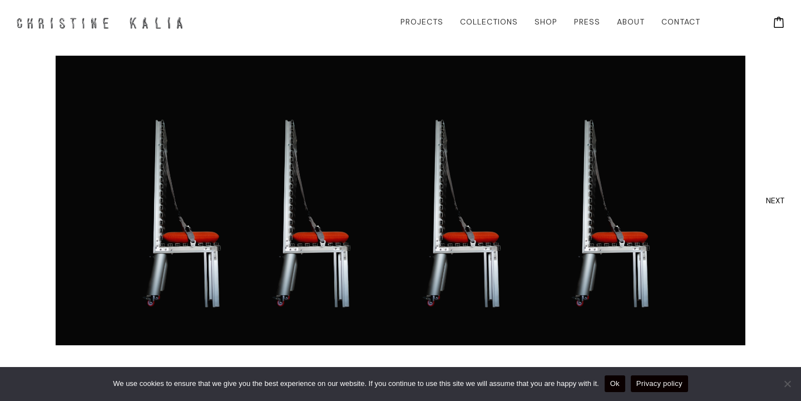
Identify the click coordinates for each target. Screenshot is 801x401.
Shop (546, 22)
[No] (787, 383)
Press (587, 22)
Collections (489, 22)
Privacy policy (659, 383)
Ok (615, 383)
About (631, 22)
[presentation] (775, 200)
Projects (421, 22)
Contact (680, 22)
